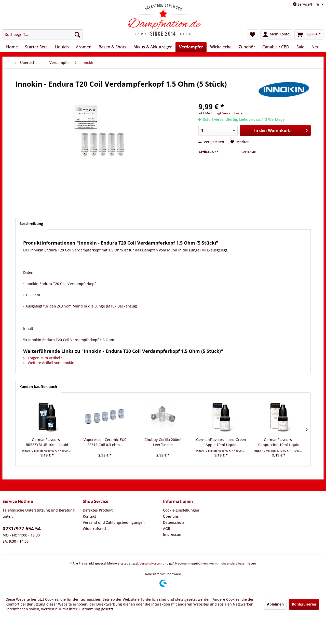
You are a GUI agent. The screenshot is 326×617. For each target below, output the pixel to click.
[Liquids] (61, 47)
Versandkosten (151, 563)
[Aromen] (83, 47)
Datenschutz (173, 522)
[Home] (12, 47)
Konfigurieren (304, 604)
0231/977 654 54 (22, 528)
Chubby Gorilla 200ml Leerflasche (162, 442)
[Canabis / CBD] (276, 47)
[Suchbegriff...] (43, 34)
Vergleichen (211, 141)
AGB (166, 528)
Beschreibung (31, 223)
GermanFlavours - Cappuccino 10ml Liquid (279, 442)
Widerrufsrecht (96, 528)
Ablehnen (275, 604)
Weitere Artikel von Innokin (48, 362)
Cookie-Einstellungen (181, 510)
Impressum (172, 534)
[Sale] (300, 47)
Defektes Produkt (98, 510)
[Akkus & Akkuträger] (152, 47)
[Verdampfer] (191, 47)
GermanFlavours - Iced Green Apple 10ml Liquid (221, 442)
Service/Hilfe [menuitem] (306, 4)
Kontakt (89, 516)
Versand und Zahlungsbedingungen (114, 522)
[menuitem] (43, 34)
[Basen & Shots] (112, 47)
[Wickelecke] (221, 47)
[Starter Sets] (36, 47)
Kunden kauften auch (38, 386)
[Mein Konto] (276, 34)
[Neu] (315, 47)
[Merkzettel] (252, 34)
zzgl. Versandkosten (229, 113)
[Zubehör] (247, 47)
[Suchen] (77, 34)
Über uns (171, 516)
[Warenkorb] (308, 34)
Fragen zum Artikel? (42, 357)
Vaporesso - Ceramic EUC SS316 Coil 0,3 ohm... (105, 442)
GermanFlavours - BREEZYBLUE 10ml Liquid (47, 442)
